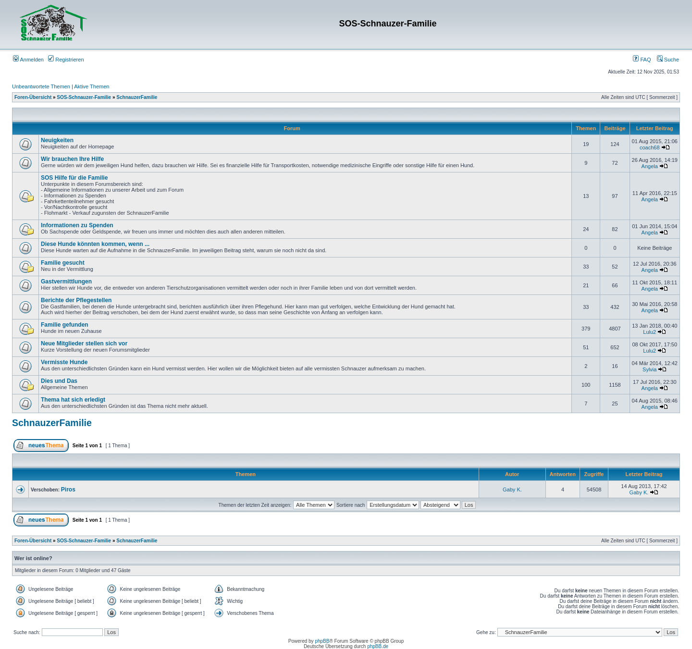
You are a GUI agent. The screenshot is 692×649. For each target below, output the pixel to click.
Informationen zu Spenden (77, 225)
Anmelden (28, 59)
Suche (668, 59)
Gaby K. (512, 489)
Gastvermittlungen (66, 281)
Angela (650, 166)
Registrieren (66, 59)
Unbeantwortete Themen (41, 86)
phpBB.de (377, 646)
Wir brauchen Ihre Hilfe (72, 159)
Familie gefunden (64, 324)
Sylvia (649, 369)
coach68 (650, 147)
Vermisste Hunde (64, 362)
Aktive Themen (91, 86)
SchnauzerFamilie (136, 97)
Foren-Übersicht (32, 97)
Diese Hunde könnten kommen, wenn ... (95, 244)
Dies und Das (59, 381)
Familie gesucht (63, 262)
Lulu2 (649, 332)
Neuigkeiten (57, 140)
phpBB (322, 641)
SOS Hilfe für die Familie (74, 177)
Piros (68, 489)
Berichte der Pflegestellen (76, 300)
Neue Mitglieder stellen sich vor (84, 343)
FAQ (642, 59)
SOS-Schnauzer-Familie (84, 97)
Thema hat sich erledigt (73, 399)
